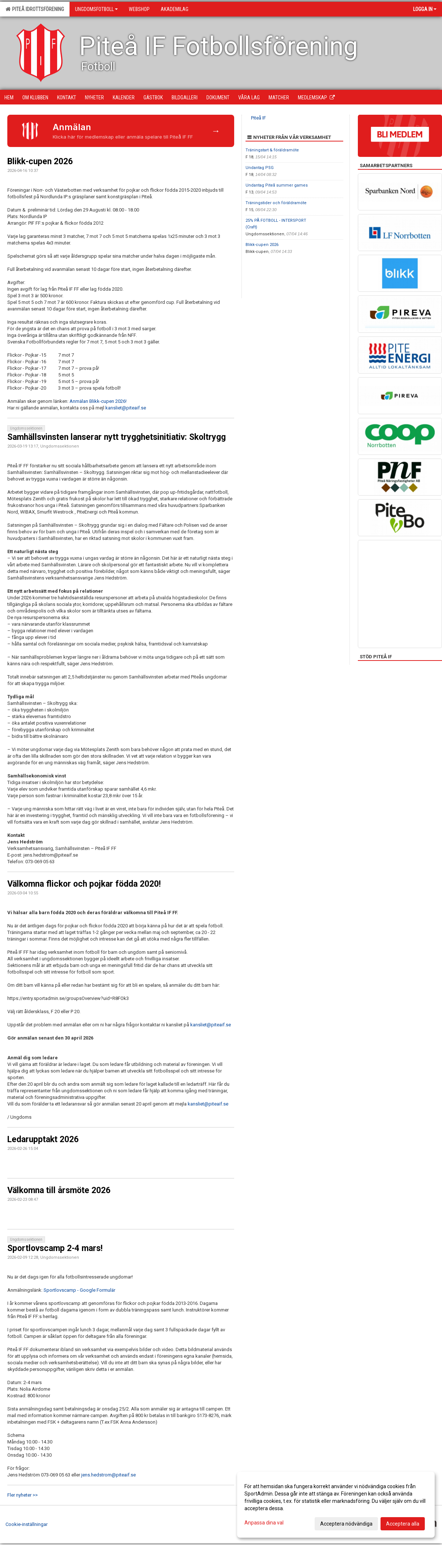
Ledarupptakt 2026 (43, 1139)
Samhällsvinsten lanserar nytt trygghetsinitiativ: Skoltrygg (116, 437)
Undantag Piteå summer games (277, 185)
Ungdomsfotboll (96, 9)
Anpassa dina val (264, 1523)
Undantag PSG (260, 167)
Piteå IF (258, 118)
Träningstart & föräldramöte (272, 150)
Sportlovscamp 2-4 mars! (54, 1248)
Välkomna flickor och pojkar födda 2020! (84, 884)
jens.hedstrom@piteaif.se (108, 1475)
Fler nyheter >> (22, 1495)
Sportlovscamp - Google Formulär (79, 1290)
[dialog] (336, 1505)
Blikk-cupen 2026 (40, 161)
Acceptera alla (402, 1524)
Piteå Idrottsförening (34, 9)
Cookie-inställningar (26, 1524)
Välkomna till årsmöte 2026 (58, 1190)
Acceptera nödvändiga (346, 1524)
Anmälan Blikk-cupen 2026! (98, 401)
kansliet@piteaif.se (125, 408)
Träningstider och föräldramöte (276, 203)
